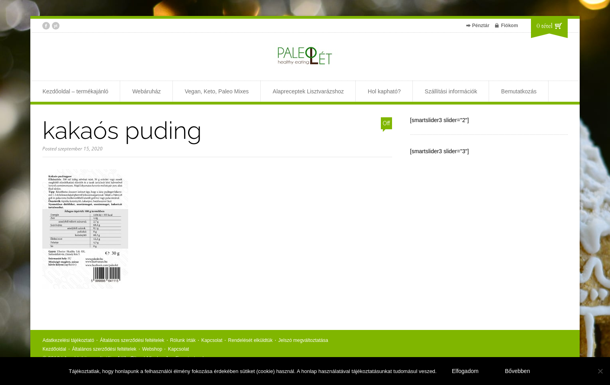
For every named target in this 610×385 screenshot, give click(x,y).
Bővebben (517, 371)
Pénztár (480, 25)
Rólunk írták (183, 340)
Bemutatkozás (519, 91)
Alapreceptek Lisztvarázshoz (308, 91)
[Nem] (600, 371)
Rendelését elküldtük (250, 340)
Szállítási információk (451, 91)
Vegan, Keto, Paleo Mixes (217, 91)
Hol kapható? (384, 91)
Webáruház (146, 91)
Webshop (152, 349)
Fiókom (509, 25)
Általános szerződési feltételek (132, 340)
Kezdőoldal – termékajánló (75, 91)
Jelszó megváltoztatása (303, 340)
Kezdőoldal (54, 349)
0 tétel (545, 26)
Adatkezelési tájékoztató (68, 340)
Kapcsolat (211, 340)
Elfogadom (465, 371)
